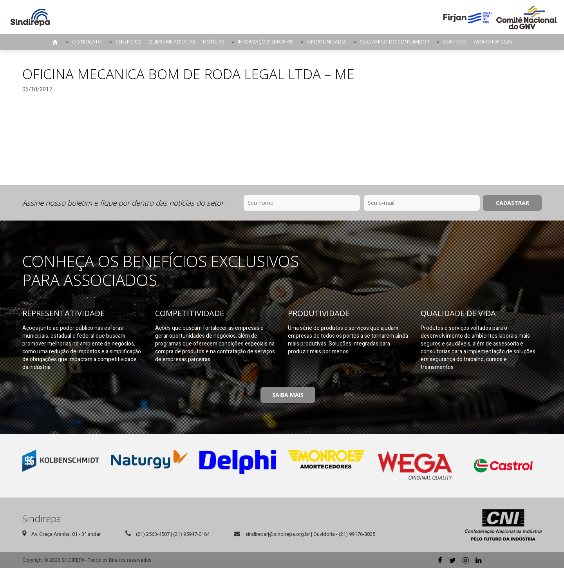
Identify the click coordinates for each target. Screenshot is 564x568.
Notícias (213, 41)
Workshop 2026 (493, 41)
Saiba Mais (288, 394)
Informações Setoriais (265, 41)
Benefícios (128, 41)
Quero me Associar (171, 41)
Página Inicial (55, 42)
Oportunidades (326, 41)
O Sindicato (87, 41)
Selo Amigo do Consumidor (394, 41)
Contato (454, 41)
